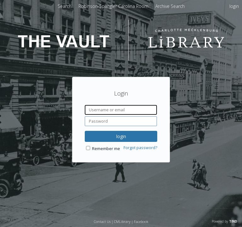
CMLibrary (122, 221)
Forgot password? (140, 147)
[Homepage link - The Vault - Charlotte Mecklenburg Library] (121, 59)
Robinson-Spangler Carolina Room (114, 6)
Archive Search (170, 6)
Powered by (224, 221)
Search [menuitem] (65, 6)
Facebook (141, 221)
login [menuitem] (234, 6)
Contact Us (102, 221)
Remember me (106, 148)
